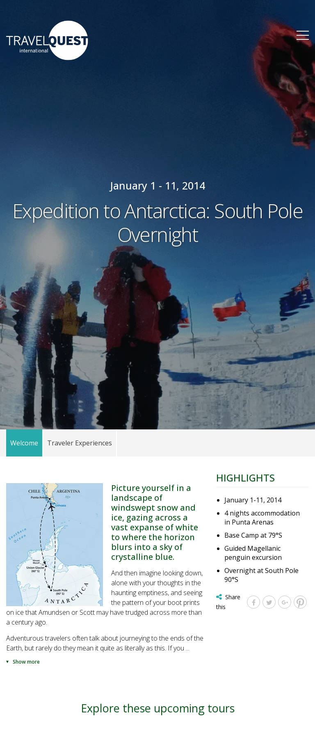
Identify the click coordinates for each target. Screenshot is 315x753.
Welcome (24, 442)
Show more (26, 661)
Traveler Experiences (79, 442)
